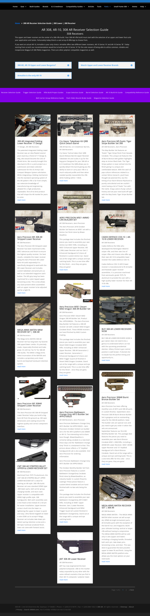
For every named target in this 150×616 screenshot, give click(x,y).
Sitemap (123, 607)
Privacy (19, 609)
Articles (91, 7)
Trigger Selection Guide (32, 93)
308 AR (100, 607)
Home (15, 7)
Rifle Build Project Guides (53, 93)
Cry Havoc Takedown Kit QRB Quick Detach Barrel (73, 142)
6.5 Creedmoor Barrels (80, 147)
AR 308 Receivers (32, 147)
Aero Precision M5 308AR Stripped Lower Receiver (29, 404)
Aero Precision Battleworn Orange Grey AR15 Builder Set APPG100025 (74, 414)
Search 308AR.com (31, 609)
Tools (99, 7)
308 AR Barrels (65, 147)
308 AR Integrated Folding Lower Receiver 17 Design (29, 142)
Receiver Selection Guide (10, 93)
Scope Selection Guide (74, 93)
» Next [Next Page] (131, 590)
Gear (22, 7)
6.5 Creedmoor (57, 7)
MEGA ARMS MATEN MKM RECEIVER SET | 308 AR (30, 330)
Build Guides (35, 7)
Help (142, 7)
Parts (106, 7)
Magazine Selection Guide (104, 98)
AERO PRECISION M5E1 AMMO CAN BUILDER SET (74, 218)
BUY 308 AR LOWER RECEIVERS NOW (117, 330)
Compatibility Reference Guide (137, 93)
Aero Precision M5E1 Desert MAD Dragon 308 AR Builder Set (74, 307)
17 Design (21, 147)
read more (21, 200)
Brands (45, 7)
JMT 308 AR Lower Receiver (72, 559)
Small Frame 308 (120, 7)
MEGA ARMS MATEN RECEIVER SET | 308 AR (116, 506)
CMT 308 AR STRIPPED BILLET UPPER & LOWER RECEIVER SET (32, 467)
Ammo (134, 7)
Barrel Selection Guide (94, 93)
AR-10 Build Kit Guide (114, 93)
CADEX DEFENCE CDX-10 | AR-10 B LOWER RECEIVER (116, 238)
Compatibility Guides (74, 7)
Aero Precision (79, 223)
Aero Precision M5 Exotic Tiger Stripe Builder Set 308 (116, 142)
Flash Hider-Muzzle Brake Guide (78, 98)
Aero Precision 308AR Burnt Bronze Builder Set (115, 398)
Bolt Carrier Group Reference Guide (50, 98)
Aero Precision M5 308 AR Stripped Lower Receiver (29, 238)
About (131, 607)
